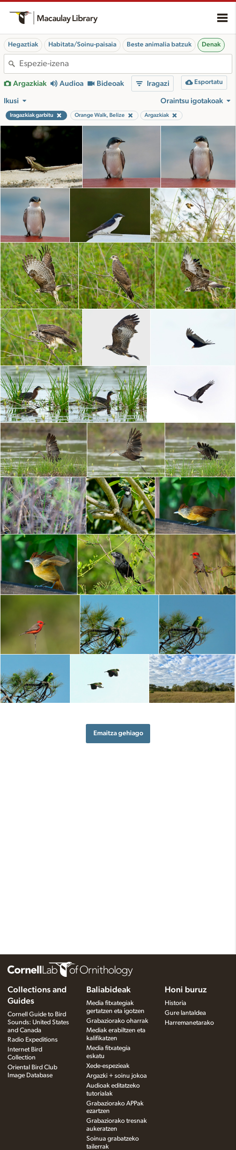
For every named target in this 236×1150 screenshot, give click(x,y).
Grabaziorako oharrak (117, 1021)
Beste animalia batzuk (159, 44)
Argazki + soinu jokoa (116, 1076)
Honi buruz (186, 990)
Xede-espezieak (107, 1066)
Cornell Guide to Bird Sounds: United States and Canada (38, 1022)
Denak (211, 44)
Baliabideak (108, 990)
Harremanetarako (189, 1023)
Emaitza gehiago (118, 733)
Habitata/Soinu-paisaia (82, 44)
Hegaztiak (23, 44)
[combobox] (125, 63)
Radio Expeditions (33, 1039)
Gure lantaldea (185, 1013)
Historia (175, 1003)
